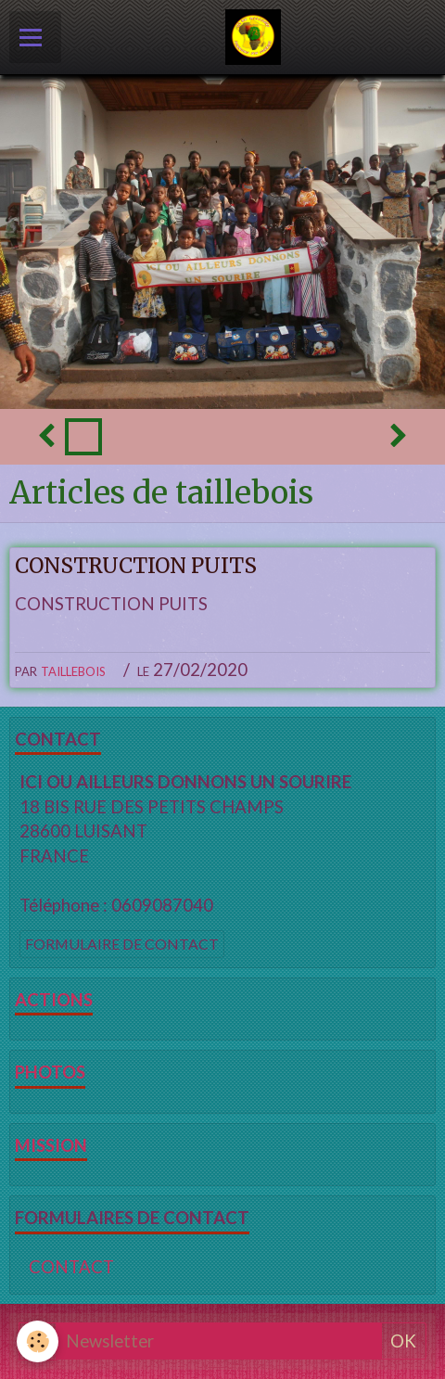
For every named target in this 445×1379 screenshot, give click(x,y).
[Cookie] (37, 1341)
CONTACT (71, 1267)
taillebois (73, 669)
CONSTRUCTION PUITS (136, 566)
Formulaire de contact (122, 943)
